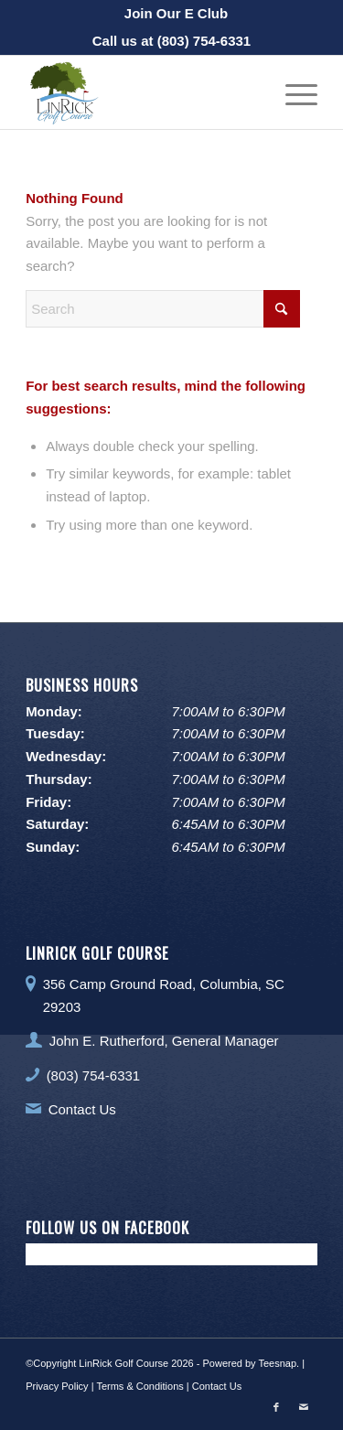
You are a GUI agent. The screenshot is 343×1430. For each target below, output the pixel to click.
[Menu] (292, 92)
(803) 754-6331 (204, 40)
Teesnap (277, 1363)
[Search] (163, 309)
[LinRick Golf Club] (142, 92)
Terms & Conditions (139, 1386)
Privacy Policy (57, 1386)
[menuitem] (176, 13)
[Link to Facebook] (276, 1407)
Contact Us (82, 1109)
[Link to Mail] (303, 1407)
